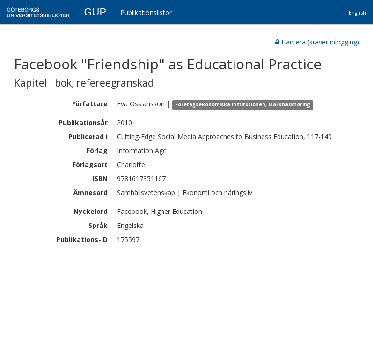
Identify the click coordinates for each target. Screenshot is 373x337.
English (357, 12)
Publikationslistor (146, 12)
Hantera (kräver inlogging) (317, 41)
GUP (95, 12)
